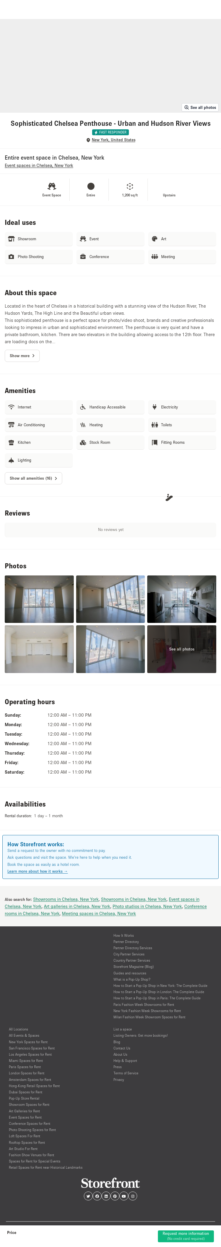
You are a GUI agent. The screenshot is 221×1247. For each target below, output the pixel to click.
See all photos (200, 107)
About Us (120, 1054)
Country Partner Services (131, 960)
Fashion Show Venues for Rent (31, 1155)
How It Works (123, 935)
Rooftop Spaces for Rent (27, 1142)
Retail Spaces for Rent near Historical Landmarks (46, 1167)
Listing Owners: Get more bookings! (140, 1035)
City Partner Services (129, 954)
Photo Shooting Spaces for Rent (32, 1130)
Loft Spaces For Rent (24, 1136)
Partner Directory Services (132, 948)
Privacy (118, 1079)
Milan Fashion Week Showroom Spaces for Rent (149, 1017)
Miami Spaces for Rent (26, 1061)
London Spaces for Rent (26, 1073)
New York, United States (113, 140)
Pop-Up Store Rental (24, 1098)
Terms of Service (125, 1073)
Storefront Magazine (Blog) (133, 966)
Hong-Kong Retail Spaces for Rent (34, 1086)
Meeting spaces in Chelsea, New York (99, 913)
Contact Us (121, 1048)
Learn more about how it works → (37, 871)
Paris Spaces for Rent (25, 1067)
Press (117, 1067)
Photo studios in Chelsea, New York (147, 906)
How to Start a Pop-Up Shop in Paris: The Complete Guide (157, 998)
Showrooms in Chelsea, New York (66, 899)
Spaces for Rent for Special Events (34, 1161)
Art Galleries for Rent (24, 1111)
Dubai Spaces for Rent (25, 1092)
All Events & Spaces (24, 1035)
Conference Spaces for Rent (29, 1123)
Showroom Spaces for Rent (29, 1104)
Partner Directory (126, 942)
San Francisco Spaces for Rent (32, 1048)
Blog (116, 1042)
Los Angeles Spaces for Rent (30, 1054)
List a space (122, 1029)
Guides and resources (129, 973)
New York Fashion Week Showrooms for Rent (147, 1011)
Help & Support (125, 1061)
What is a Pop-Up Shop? (131, 979)
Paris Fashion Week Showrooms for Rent (143, 1004)
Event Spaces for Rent (25, 1117)
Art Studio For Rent (23, 1149)
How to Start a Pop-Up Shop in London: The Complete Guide (158, 992)
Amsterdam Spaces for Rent (30, 1079)
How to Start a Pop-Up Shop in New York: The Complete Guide (160, 985)
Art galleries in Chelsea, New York (77, 906)
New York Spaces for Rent (28, 1042)
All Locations (18, 1029)
